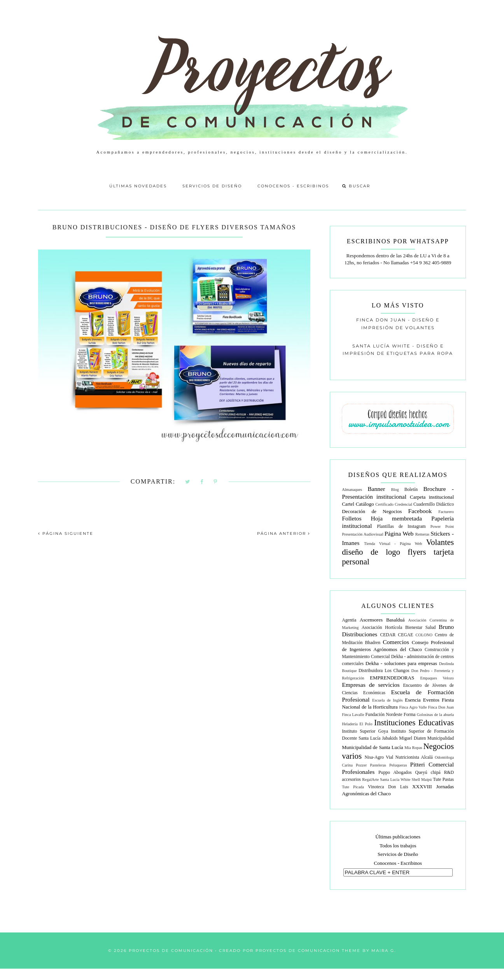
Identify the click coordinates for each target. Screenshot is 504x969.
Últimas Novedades (138, 186)
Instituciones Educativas (414, 722)
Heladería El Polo (357, 724)
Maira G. (383, 950)
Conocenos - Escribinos (293, 186)
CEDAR (388, 634)
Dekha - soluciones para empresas (401, 663)
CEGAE (405, 634)
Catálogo (365, 504)
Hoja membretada (396, 518)
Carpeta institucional (432, 497)
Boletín (411, 489)
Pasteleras (378, 765)
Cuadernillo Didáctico (433, 504)
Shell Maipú (422, 779)
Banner (376, 488)
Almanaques (352, 489)
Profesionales (358, 771)
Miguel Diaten (412, 738)
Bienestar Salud (420, 627)
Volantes (440, 542)
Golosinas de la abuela (435, 714)
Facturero (446, 512)
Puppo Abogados (395, 772)
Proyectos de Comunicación (171, 950)
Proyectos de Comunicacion (298, 950)
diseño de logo (371, 551)
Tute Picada (353, 787)
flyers (417, 551)
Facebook (420, 511)
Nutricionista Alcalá (414, 757)
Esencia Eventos (422, 700)
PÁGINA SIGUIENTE (65, 533)
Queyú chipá (427, 772)
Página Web (399, 533)
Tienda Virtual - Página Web (393, 543)
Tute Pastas (443, 779)
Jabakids (389, 738)
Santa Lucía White (395, 779)
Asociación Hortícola (382, 627)
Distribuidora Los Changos (384, 670)
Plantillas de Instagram (401, 526)
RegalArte (370, 779)
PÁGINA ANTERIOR (283, 533)
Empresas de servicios (370, 684)
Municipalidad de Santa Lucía (372, 747)
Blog (395, 489)
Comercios (396, 642)
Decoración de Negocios (372, 511)
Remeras (422, 534)
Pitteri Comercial (432, 764)
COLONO (424, 635)
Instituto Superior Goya (365, 731)
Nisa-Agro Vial (379, 757)
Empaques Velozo (437, 678)
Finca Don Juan (441, 707)
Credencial (403, 504)
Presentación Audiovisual (362, 534)
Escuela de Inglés (387, 700)
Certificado (384, 504)
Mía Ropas (413, 748)
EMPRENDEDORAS (392, 678)
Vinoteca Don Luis (388, 786)
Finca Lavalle (353, 714)
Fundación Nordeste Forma (391, 714)
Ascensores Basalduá (382, 620)
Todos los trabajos (398, 846)
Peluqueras (398, 765)
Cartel (348, 504)
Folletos (351, 518)
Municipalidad (440, 738)
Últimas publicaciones (397, 837)
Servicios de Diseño (212, 186)
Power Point (442, 526)
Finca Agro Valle (413, 707)
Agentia (349, 620)
